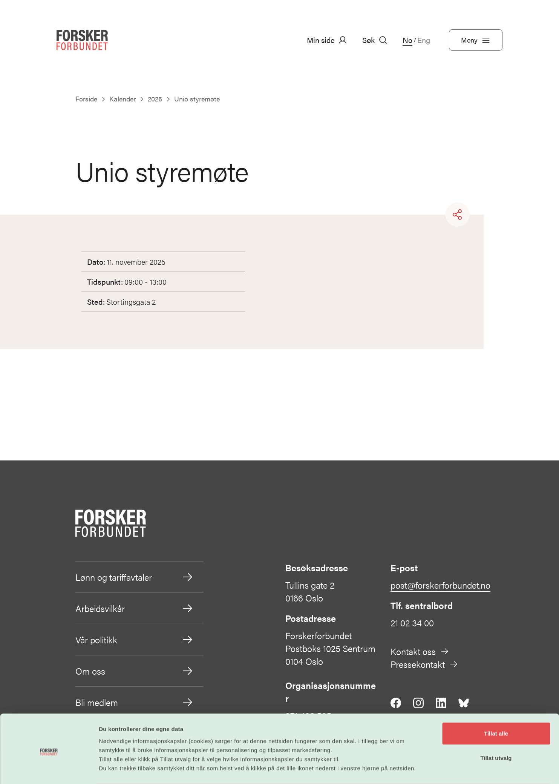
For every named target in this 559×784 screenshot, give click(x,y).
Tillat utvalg (496, 729)
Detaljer (404, 769)
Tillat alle (496, 704)
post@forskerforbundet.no (440, 584)
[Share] (458, 214)
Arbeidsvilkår (134, 608)
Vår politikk (134, 639)
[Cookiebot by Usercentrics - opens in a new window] (49, 769)
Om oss (134, 670)
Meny (475, 40)
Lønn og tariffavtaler (134, 577)
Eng (423, 40)
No (407, 40)
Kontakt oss (420, 651)
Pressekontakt (424, 664)
